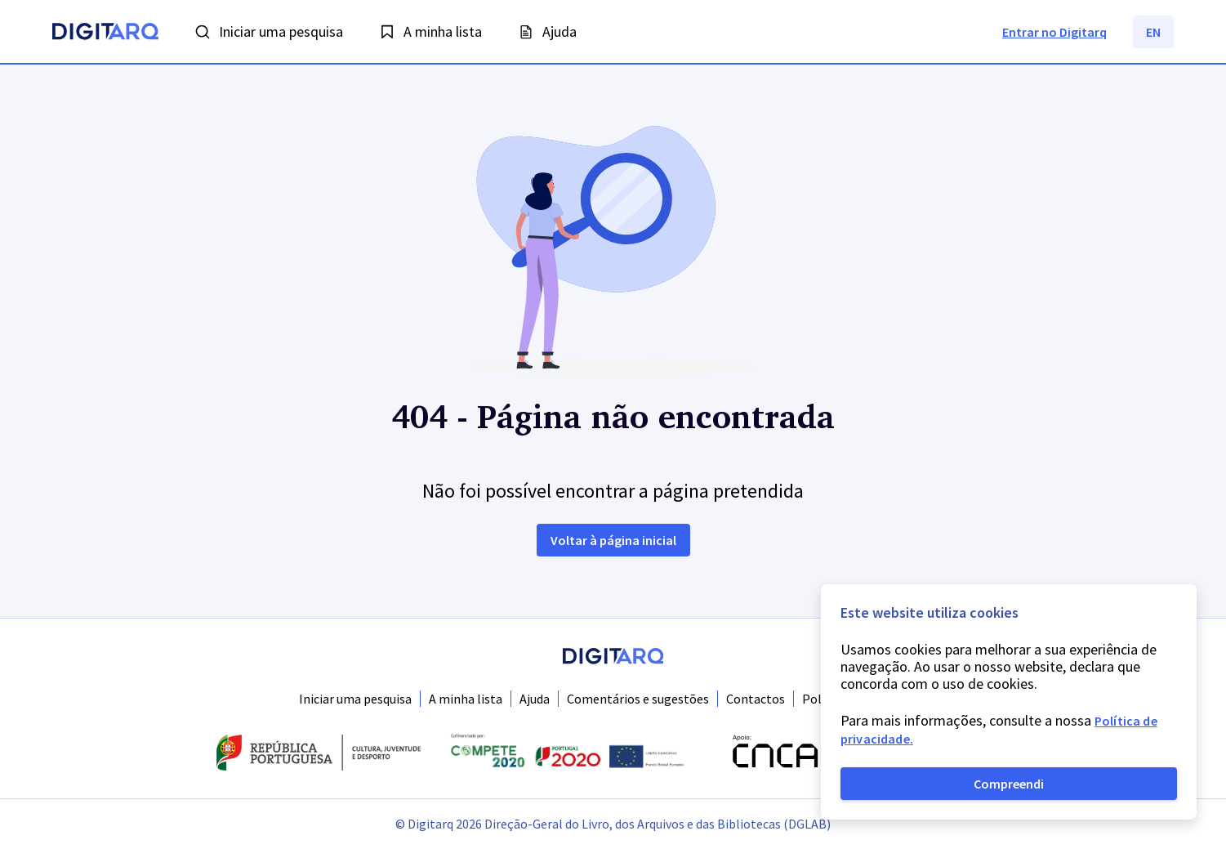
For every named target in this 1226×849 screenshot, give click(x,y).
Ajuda (534, 698)
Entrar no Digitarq (1054, 32)
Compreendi (1009, 783)
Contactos (755, 698)
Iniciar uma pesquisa (355, 698)
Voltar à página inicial (613, 540)
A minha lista (465, 698)
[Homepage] (105, 33)
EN (1153, 32)
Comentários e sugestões (638, 698)
